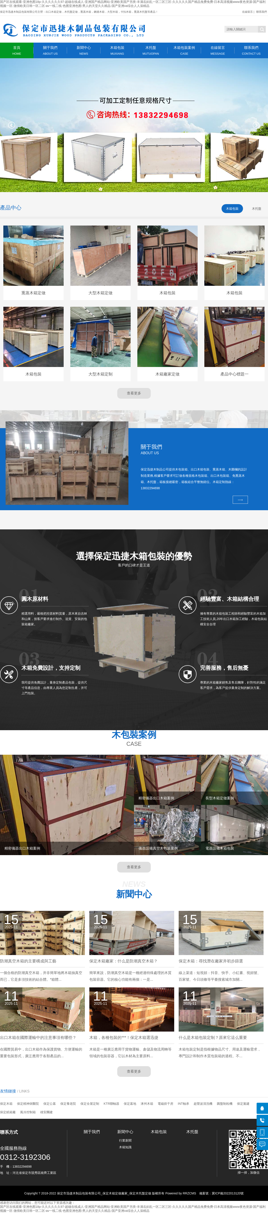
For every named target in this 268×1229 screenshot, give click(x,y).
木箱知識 (125, 1147)
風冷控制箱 (28, 1112)
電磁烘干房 (165, 1103)
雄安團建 (46, 1112)
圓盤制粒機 (224, 1103)
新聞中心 (83, 50)
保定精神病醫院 (28, 1103)
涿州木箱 (147, 1103)
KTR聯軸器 (111, 1103)
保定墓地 (130, 1103)
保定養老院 (68, 1103)
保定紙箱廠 (8, 1112)
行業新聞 (125, 1140)
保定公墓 (49, 1103)
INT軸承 (183, 1103)
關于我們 (50, 50)
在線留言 (247, 11)
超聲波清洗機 (203, 1103)
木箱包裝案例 (184, 50)
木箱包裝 (117, 50)
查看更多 (134, 393)
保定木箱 (6, 1103)
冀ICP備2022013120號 (228, 1193)
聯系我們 (261, 11)
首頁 (17, 50)
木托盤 (151, 50)
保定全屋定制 (89, 1103)
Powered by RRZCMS (180, 1193)
